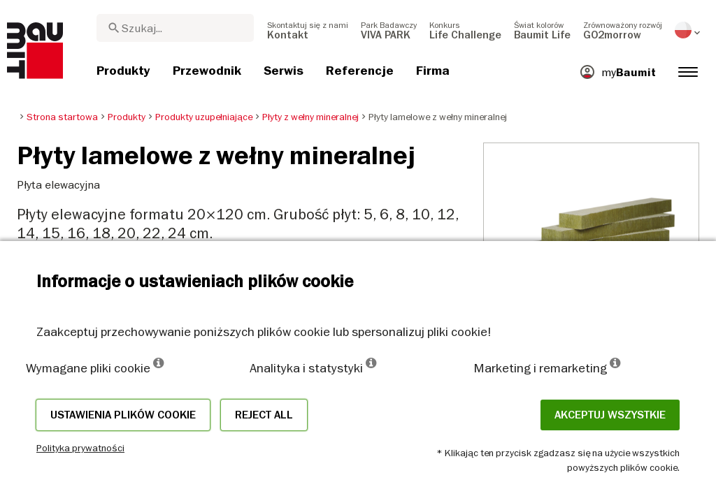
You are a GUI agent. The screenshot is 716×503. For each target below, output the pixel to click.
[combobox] (175, 28)
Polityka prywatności (80, 448)
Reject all (264, 415)
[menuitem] (308, 30)
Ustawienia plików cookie (123, 415)
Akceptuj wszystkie (610, 415)
